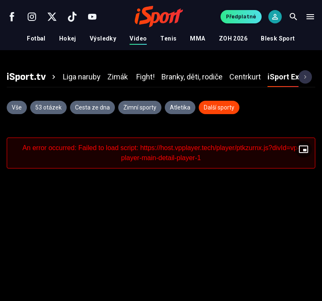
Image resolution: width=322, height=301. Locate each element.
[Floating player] (303, 149)
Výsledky (103, 38)
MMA (197, 38)
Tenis (168, 38)
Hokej (67, 38)
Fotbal (36, 38)
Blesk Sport (278, 38)
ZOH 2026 (233, 38)
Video (138, 38)
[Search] (293, 17)
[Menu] (310, 17)
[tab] (32, 77)
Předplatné (241, 16)
